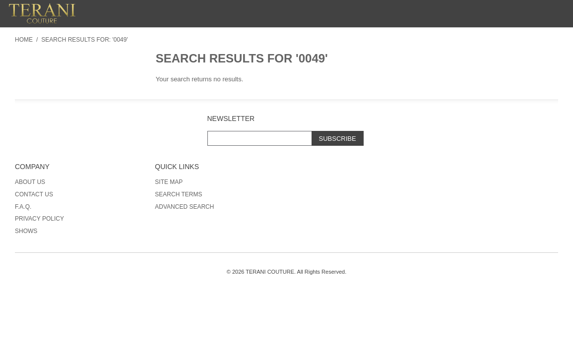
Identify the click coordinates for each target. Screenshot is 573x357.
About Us (30, 181)
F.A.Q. (23, 206)
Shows (26, 231)
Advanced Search (184, 206)
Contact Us (34, 194)
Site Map (169, 181)
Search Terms (178, 194)
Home (24, 39)
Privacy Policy (39, 218)
